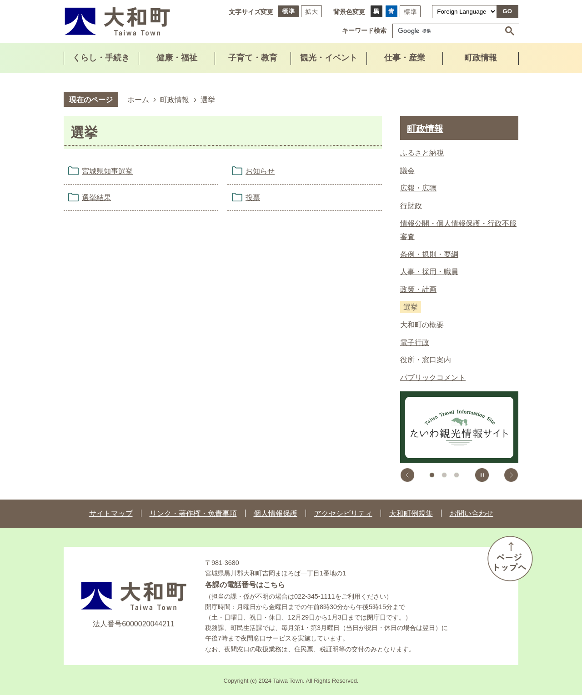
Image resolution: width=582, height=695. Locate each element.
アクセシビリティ (343, 513)
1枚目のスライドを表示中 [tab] (432, 475)
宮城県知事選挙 (107, 171)
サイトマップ (111, 513)
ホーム (138, 99)
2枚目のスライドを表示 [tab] (444, 475)
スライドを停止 (482, 475)
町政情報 (174, 99)
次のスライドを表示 (511, 475)
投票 (253, 197)
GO (507, 11)
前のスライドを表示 (407, 475)
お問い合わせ (471, 513)
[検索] (449, 31)
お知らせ (260, 171)
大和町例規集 (411, 513)
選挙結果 (96, 197)
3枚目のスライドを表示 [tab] (456, 475)
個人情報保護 (275, 513)
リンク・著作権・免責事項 (193, 513)
